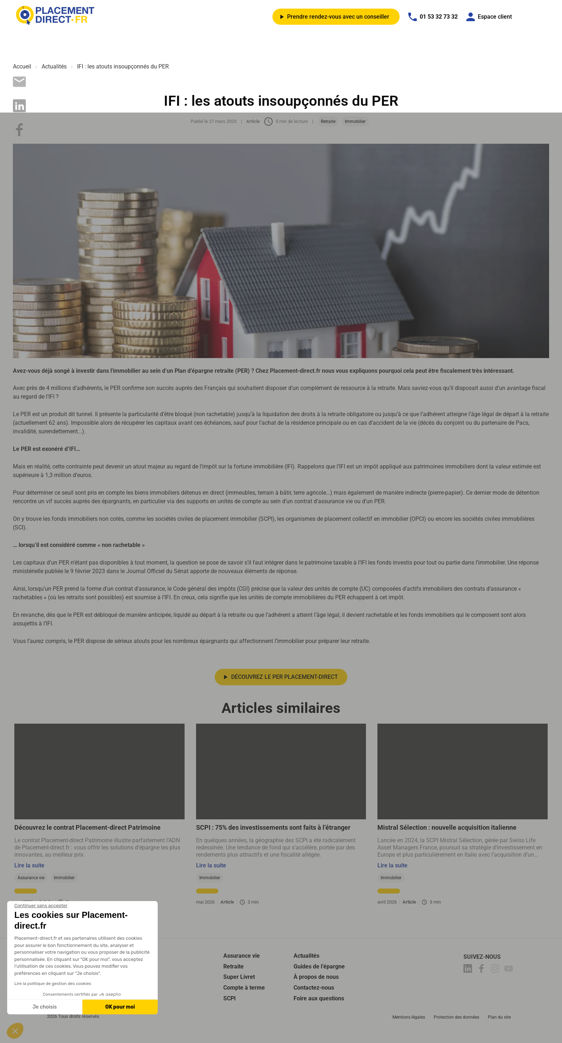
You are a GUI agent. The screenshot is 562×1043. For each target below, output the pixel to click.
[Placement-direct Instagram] (496, 978)
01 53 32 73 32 (433, 17)
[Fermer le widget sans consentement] (41, 905)
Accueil (22, 66)
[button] (15, 1030)
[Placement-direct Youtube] (509, 978)
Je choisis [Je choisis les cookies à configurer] (45, 1007)
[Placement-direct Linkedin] (468, 978)
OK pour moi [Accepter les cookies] (120, 1007)
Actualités (54, 66)
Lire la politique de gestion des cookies (52, 983)
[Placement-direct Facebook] (482, 978)
